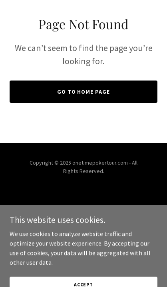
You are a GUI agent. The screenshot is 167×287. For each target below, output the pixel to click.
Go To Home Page (83, 91)
